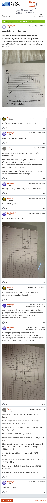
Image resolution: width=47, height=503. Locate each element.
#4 (44, 178)
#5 (44, 193)
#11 (44, 477)
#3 (44, 143)
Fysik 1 (9, 16)
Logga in (32, 6)
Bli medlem (33, 2)
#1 (44, 111)
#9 (44, 323)
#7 (44, 282)
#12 (43, 492)
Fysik (4, 16)
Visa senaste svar (40, 501)
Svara (8, 500)
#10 (43, 404)
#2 (44, 128)
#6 (44, 208)
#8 (44, 300)
